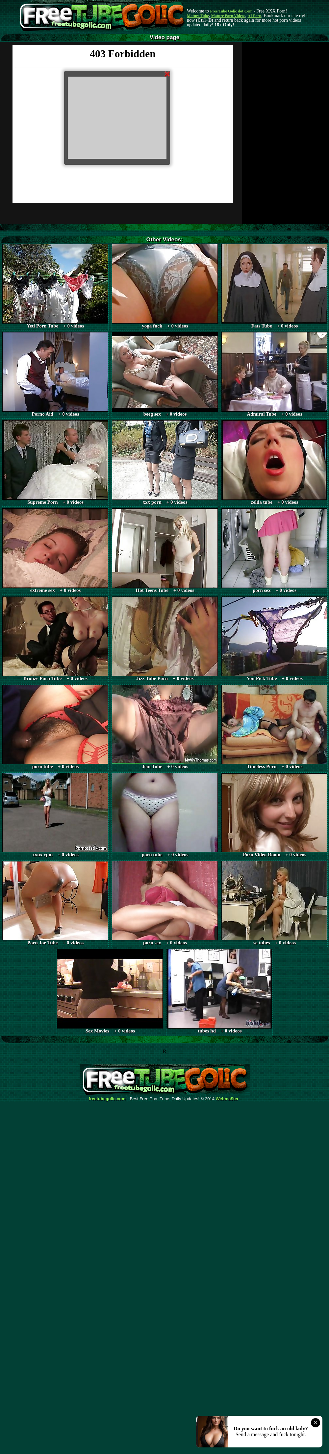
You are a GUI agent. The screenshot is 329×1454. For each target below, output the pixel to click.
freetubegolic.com (107, 1099)
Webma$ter (227, 1099)
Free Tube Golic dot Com (231, 11)
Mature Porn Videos (228, 15)
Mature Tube (198, 15)
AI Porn (255, 15)
